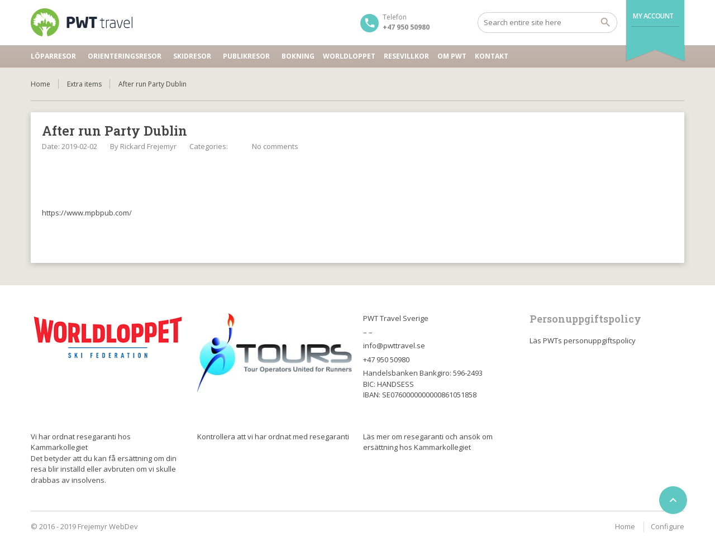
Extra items (84, 84)
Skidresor (192, 56)
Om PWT (451, 56)
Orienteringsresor (124, 56)
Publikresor (246, 56)
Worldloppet (349, 56)
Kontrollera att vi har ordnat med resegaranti (273, 436)
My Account (653, 16)
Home (40, 84)
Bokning (298, 56)
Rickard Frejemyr (148, 146)
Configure (667, 526)
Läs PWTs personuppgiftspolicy (583, 340)
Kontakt (491, 56)
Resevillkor (406, 56)
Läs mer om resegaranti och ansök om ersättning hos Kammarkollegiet (428, 442)
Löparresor (53, 56)
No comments (275, 146)
